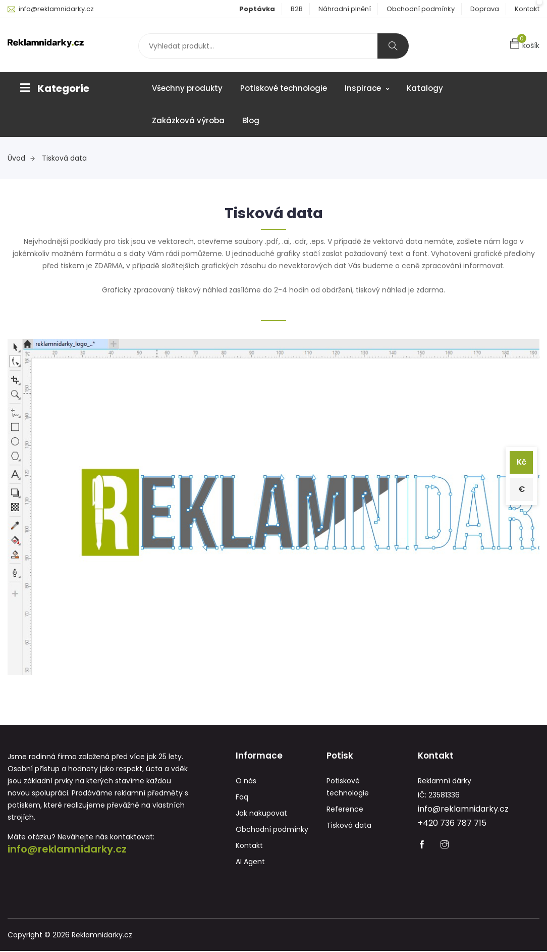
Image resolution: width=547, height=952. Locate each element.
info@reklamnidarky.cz (56, 9)
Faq (242, 798)
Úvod (21, 158)
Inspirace (367, 88)
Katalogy (425, 88)
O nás (246, 782)
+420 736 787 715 (452, 824)
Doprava (484, 9)
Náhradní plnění (344, 9)
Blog (250, 120)
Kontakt (527, 9)
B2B (297, 9)
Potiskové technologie (283, 88)
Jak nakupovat (261, 814)
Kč (520, 461)
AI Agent (250, 863)
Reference (344, 810)
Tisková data (64, 158)
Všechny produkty (187, 88)
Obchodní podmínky (421, 9)
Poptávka (257, 9)
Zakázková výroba (188, 120)
